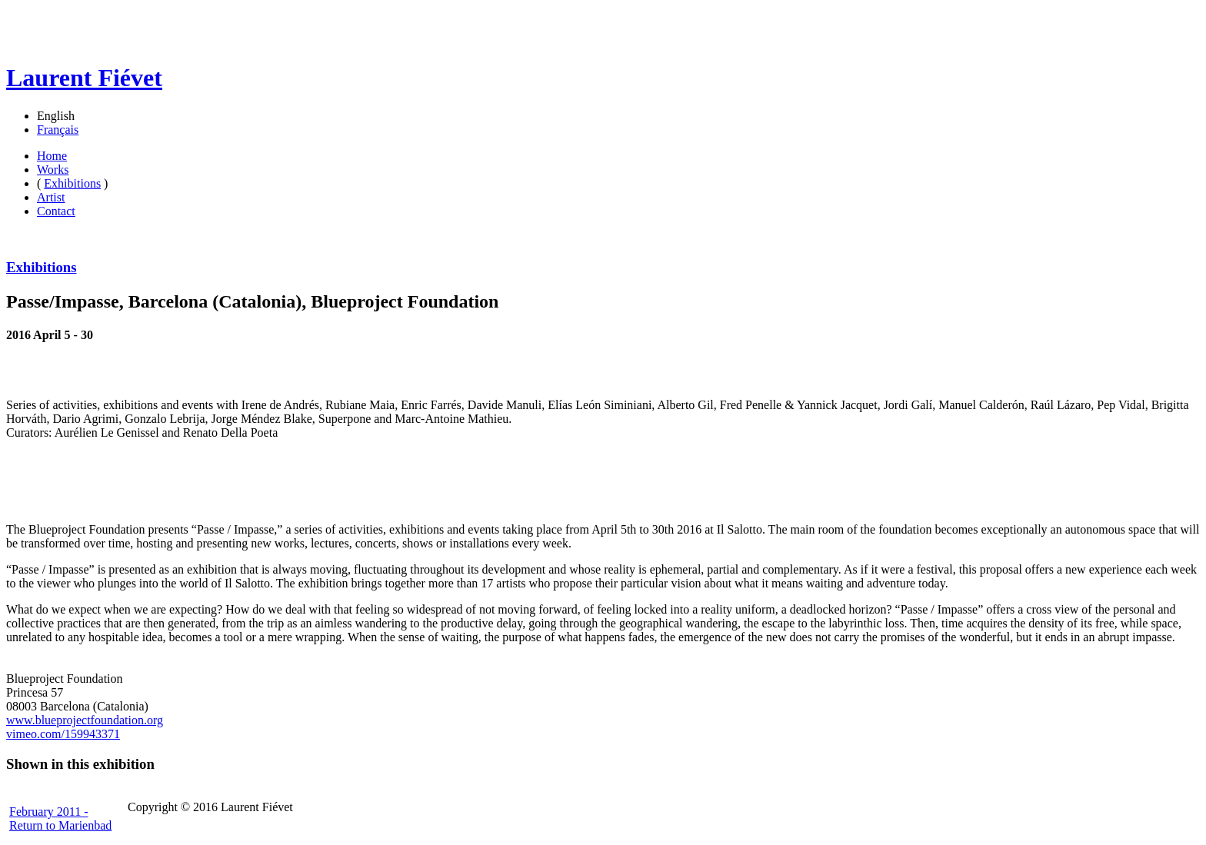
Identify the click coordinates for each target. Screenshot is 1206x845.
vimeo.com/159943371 (63, 733)
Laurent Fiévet (84, 77)
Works (52, 169)
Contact (56, 211)
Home (52, 155)
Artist (51, 197)
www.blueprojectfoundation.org (84, 720)
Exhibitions (72, 183)
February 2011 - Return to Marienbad (60, 818)
